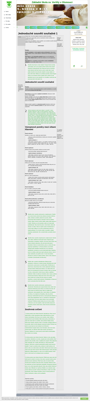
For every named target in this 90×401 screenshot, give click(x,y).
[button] (22, 15)
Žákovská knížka (60, 27)
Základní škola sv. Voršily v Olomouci (52, 2)
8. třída (20, 42)
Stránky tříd (33, 27)
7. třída (20, 40)
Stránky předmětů (42, 27)
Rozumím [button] (84, 398)
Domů (27, 27)
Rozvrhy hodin (51, 27)
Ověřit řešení (41, 45)
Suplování (68, 27)
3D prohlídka (75, 27)
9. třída (20, 44)
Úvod (20, 36)
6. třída (20, 38)
